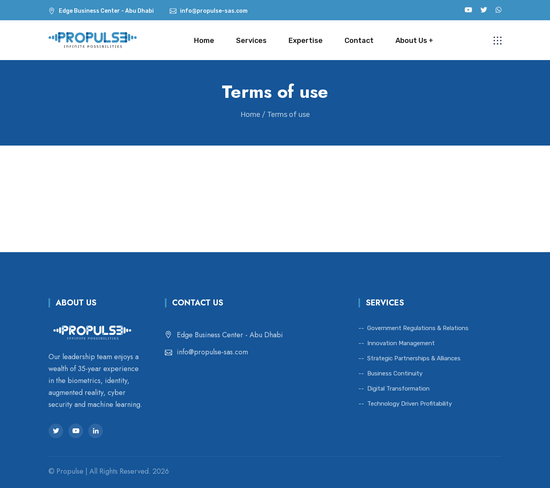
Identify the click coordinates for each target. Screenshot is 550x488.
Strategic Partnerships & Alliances (414, 358)
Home (204, 40)
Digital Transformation (398, 388)
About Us (411, 40)
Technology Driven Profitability (409, 403)
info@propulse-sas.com (212, 352)
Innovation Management (401, 343)
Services (251, 40)
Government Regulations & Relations (418, 328)
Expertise (306, 40)
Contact (359, 40)
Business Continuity (394, 373)
